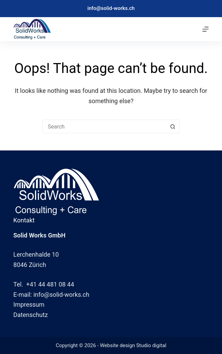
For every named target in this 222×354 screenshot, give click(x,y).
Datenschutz (30, 314)
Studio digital (151, 345)
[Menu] (205, 29)
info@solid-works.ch (111, 8)
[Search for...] (104, 126)
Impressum (29, 304)
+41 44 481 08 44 (50, 284)
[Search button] (173, 126)
